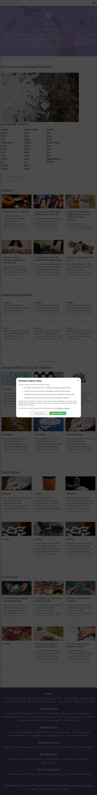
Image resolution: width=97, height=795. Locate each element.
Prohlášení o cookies (63, 408)
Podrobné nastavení (39, 413)
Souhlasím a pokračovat (58, 413)
